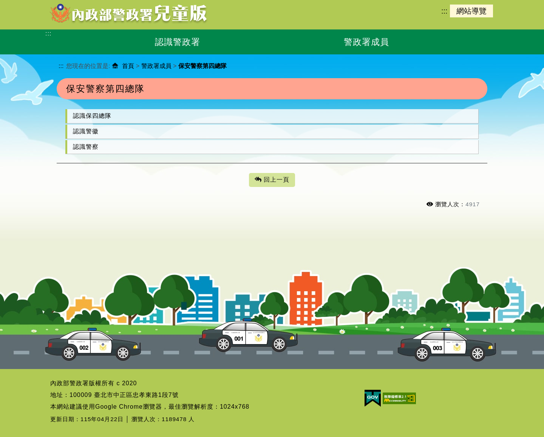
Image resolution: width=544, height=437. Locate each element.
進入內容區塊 (19, 4)
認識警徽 (86, 131)
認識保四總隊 (92, 116)
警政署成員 (156, 66)
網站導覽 (471, 11)
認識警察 (86, 147)
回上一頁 (272, 180)
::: (444, 11)
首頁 (128, 66)
